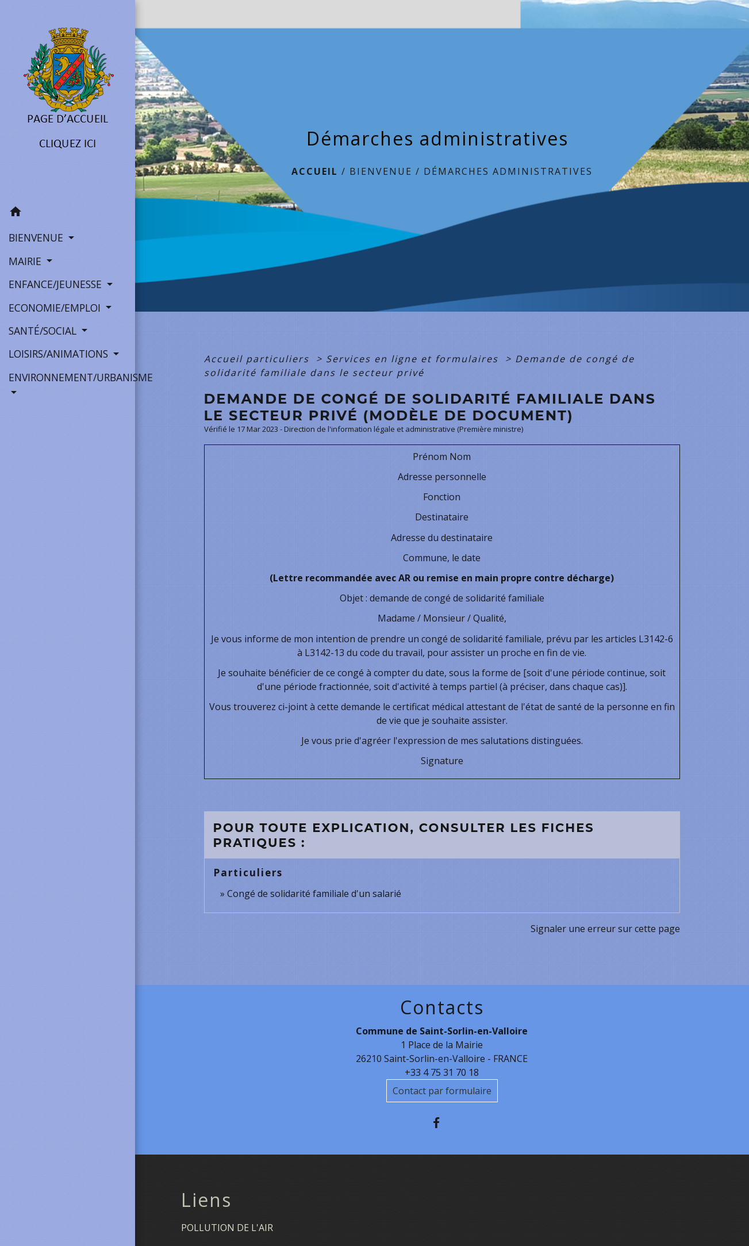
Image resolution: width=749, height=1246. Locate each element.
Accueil (314, 171)
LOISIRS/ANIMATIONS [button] (60, 354)
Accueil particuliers (258, 358)
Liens (206, 1200)
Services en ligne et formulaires (414, 358)
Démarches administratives (508, 171)
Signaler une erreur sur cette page (605, 928)
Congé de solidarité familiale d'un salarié (314, 893)
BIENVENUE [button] (37, 237)
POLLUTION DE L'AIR (227, 1227)
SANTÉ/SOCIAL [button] (44, 331)
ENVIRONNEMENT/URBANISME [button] (67, 377)
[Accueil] (67, 100)
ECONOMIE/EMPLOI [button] (56, 308)
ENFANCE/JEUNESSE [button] (57, 284)
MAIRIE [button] (26, 261)
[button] (67, 213)
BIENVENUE (380, 171)
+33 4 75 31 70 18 (442, 1072)
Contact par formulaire (442, 1090)
